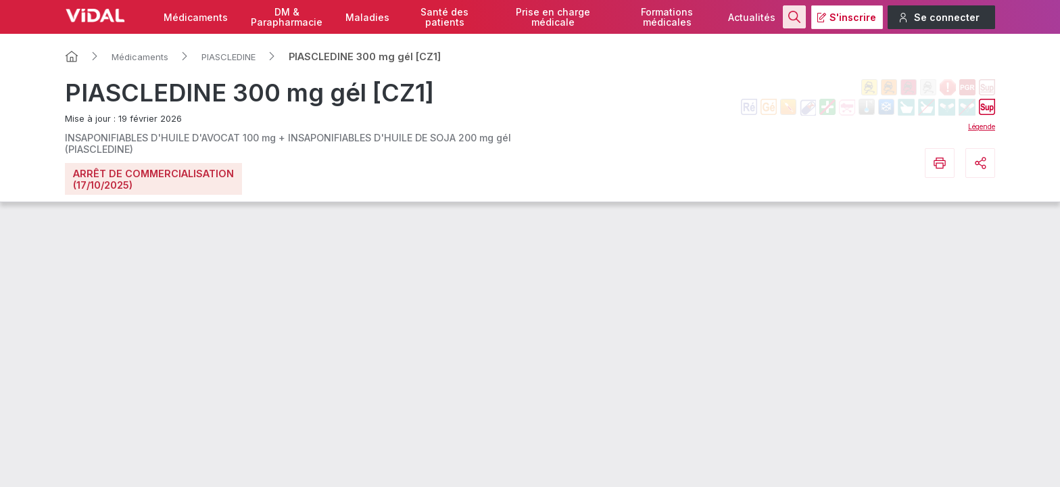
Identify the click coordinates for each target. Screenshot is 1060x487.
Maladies (367, 17)
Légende (981, 126)
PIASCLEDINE (228, 56)
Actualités (751, 17)
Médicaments (196, 17)
